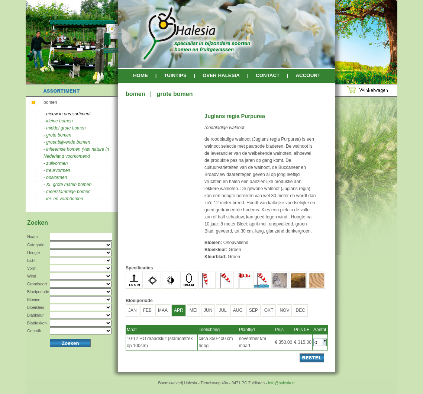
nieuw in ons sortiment (68, 113)
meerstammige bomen (68, 191)
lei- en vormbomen (64, 198)
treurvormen (58, 170)
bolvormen (56, 177)
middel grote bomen (65, 128)
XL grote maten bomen (68, 184)
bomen (50, 102)
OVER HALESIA (221, 75)
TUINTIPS (175, 75)
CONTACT (268, 75)
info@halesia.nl (282, 383)
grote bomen (58, 135)
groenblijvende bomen (68, 142)
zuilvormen (57, 163)
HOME (140, 75)
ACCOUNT (308, 75)
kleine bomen (59, 121)
